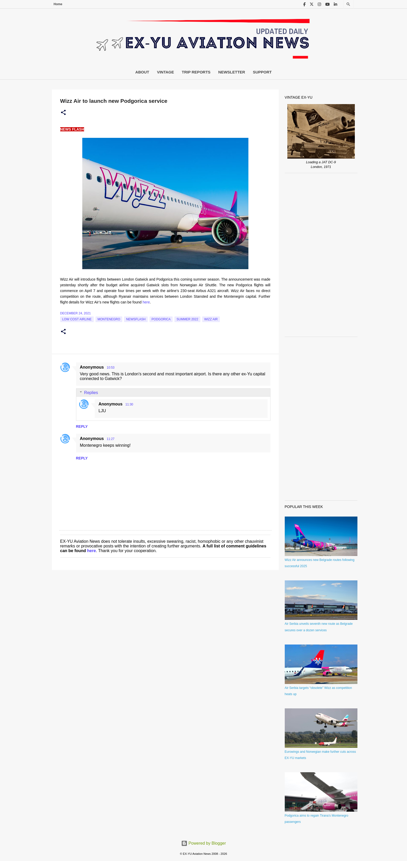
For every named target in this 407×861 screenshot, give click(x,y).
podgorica (161, 319)
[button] (63, 112)
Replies (91, 392)
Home (58, 4)
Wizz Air (211, 319)
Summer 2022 (187, 319)
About (142, 72)
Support (262, 72)
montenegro (109, 319)
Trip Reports (196, 72)
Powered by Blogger (203, 843)
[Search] (348, 4)
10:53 (110, 367)
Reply (82, 426)
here (146, 302)
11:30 (129, 404)
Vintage (165, 72)
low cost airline (77, 319)
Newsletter (231, 72)
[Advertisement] (321, 255)
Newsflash (136, 319)
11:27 (110, 439)
